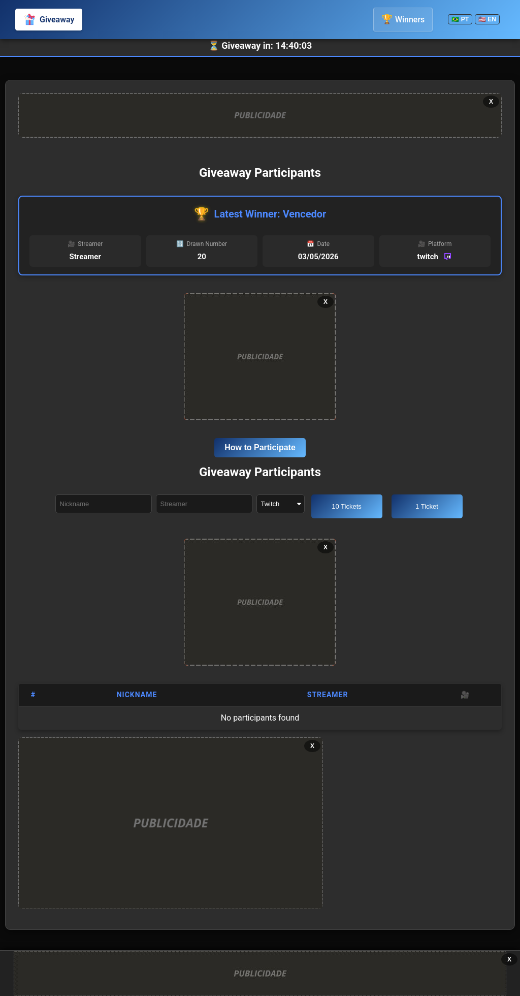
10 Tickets (347, 506)
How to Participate (260, 447)
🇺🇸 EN (487, 19)
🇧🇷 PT (460, 19)
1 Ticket (426, 506)
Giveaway (48, 19)
